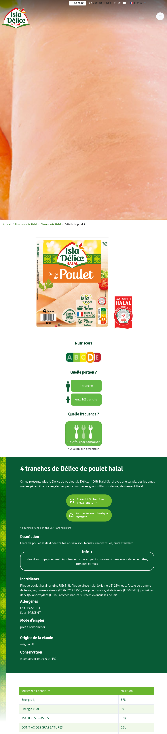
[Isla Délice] (15, 16)
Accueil (7, 224)
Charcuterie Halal (51, 224)
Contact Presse (100, 2)
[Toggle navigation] (160, 16)
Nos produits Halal (26, 224)
